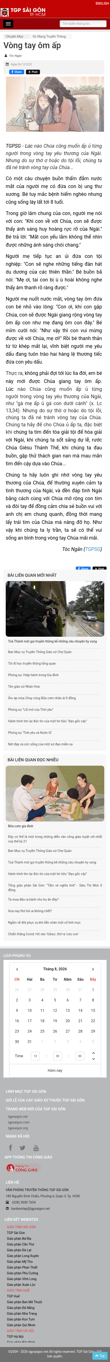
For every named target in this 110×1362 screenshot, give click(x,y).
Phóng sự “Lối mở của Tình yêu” (30, 709)
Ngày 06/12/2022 (21, 64)
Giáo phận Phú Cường (22, 1273)
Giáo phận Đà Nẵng (20, 1308)
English (102, 3)
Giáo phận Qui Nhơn (21, 1325)
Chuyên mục (14, 36)
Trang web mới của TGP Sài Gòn (35, 1109)
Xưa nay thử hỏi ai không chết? (30, 911)
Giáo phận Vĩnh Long (22, 1279)
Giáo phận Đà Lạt (19, 1250)
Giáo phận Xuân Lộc (21, 1285)
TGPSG (92, 549)
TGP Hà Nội (15, 1336)
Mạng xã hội (17, 1136)
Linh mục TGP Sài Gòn (26, 1091)
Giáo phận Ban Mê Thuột (24, 1302)
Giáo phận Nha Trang (22, 1313)
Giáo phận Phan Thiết (22, 1267)
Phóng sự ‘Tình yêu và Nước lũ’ (30, 733)
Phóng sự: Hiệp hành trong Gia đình (33, 675)
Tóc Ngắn (15, 55)
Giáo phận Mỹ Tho (20, 1261)
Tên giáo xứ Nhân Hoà (24, 686)
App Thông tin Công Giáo (28, 1157)
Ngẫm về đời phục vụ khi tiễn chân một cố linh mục (44, 922)
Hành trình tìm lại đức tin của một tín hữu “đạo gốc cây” (47, 721)
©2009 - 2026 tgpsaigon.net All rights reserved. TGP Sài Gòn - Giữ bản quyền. (55, 1354)
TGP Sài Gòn (16, 1233)
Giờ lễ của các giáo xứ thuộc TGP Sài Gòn (45, 1100)
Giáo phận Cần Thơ (20, 1244)
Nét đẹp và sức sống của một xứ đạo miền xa (40, 744)
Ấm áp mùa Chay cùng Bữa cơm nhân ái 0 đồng (42, 698)
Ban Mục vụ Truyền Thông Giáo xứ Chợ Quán (39, 652)
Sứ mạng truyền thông (49, 36)
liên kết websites (21, 1219)
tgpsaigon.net (18, 1116)
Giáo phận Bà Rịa (19, 1238)
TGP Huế (13, 1296)
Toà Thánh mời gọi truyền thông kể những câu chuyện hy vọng (52, 641)
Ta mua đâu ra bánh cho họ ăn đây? (33, 899)
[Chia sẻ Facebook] (16, 72)
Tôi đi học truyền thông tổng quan (32, 663)
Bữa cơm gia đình (20, 826)
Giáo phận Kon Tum (21, 1319)
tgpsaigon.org (18, 1128)
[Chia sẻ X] (33, 72)
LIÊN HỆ (12, 1182)
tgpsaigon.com (18, 1122)
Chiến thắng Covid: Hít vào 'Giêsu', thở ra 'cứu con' (43, 934)
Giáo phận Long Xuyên (23, 1256)
